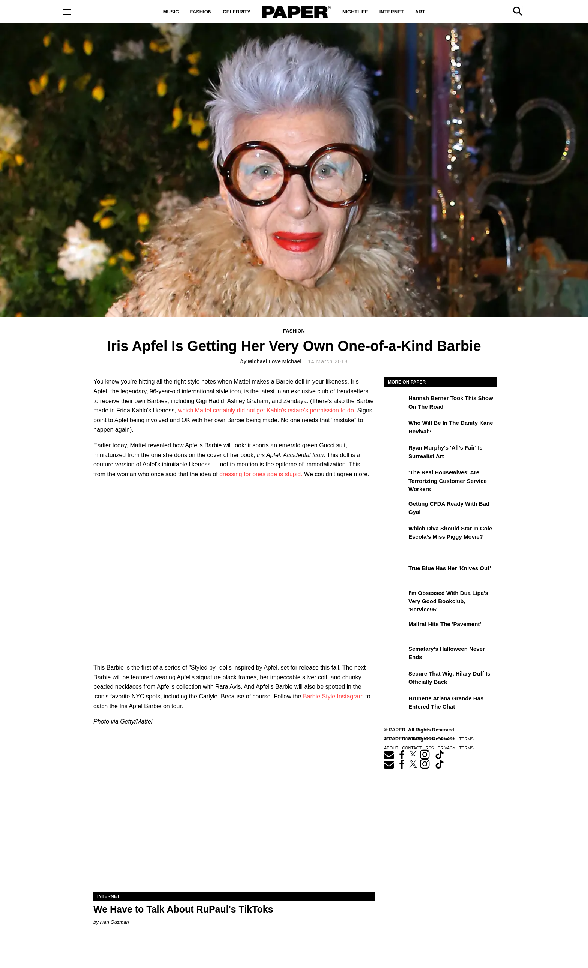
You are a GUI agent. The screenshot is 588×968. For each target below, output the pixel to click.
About (391, 748)
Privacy (446, 748)
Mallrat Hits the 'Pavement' (444, 624)
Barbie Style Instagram (333, 696)
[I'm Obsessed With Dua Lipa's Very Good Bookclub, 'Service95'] (395, 598)
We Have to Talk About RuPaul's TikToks (183, 909)
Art (420, 12)
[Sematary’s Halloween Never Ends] (395, 654)
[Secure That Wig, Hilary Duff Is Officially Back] (395, 679)
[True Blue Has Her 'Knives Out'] (395, 573)
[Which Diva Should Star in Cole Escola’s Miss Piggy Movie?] (395, 533)
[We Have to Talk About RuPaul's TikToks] (234, 821)
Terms (466, 748)
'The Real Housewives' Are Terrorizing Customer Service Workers (447, 480)
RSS (429, 748)
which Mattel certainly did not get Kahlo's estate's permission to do (266, 410)
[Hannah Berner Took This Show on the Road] (395, 403)
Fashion (201, 12)
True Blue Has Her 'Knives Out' (449, 568)
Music (171, 12)
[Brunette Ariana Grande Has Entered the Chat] (395, 703)
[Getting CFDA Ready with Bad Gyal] (395, 509)
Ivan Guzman (114, 922)
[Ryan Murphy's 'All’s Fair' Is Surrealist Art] (395, 453)
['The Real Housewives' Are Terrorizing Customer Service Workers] (395, 477)
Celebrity (236, 12)
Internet (392, 12)
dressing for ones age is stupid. (260, 474)
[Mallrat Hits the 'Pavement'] (395, 629)
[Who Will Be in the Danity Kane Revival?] (395, 428)
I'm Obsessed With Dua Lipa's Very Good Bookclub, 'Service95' (448, 601)
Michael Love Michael (275, 361)
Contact (412, 748)
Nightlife (355, 12)
